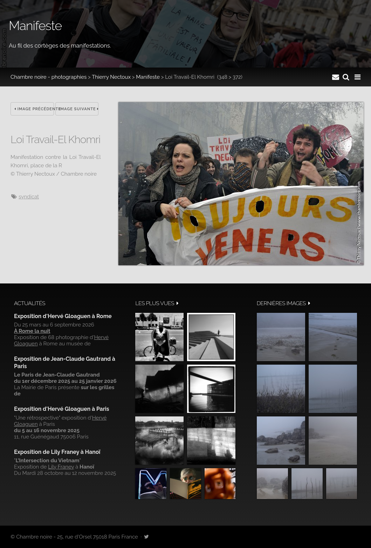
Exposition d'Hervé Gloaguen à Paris (61, 409)
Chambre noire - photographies (49, 77)
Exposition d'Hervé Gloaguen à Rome (63, 316)
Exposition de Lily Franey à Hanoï (57, 452)
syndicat (29, 197)
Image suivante (79, 109)
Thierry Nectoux (111, 77)
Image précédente (34, 109)
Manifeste (148, 77)
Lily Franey (61, 467)
